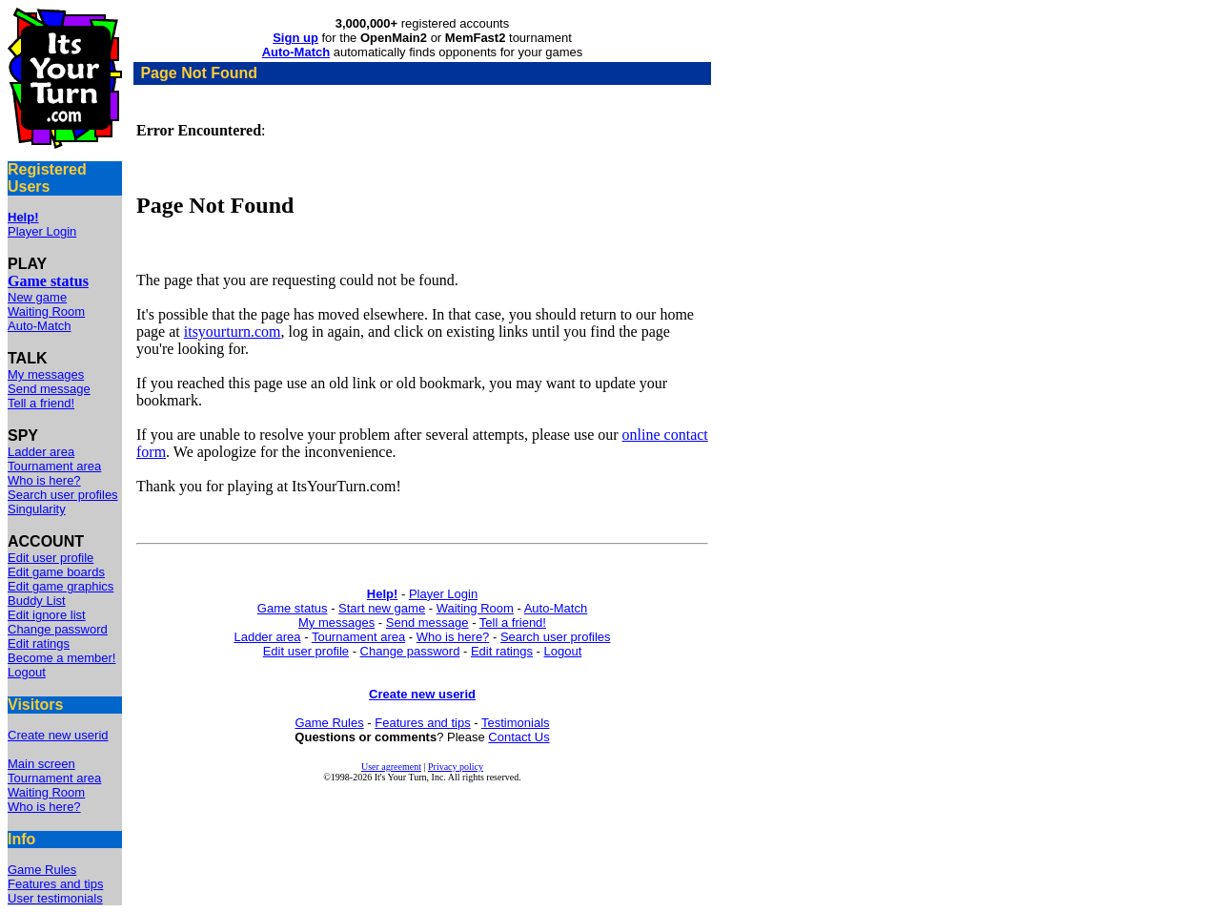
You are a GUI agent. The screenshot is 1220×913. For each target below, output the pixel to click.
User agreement (391, 766)
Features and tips (55, 884)
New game (37, 297)
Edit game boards (56, 572)
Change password (58, 629)
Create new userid (58, 735)
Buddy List (37, 600)
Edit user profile (50, 557)
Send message (49, 389)
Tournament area (54, 466)
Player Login (42, 231)
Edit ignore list (47, 615)
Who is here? (44, 480)
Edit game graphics (60, 586)
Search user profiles (63, 495)
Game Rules (42, 869)
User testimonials (55, 898)
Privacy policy (455, 766)
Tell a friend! (41, 403)
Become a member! (61, 658)
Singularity (37, 509)
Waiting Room (46, 311)
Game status (292, 608)
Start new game (381, 608)
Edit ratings (39, 643)
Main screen (41, 764)
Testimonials (515, 723)
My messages (46, 374)
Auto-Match (39, 326)
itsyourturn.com (232, 331)
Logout (27, 672)
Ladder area (41, 452)
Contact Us (518, 737)
